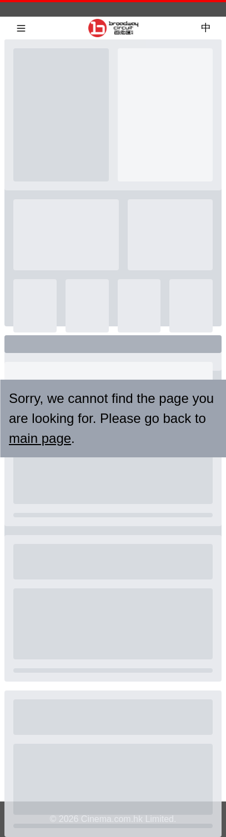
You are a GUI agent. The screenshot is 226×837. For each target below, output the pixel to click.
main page (40, 438)
